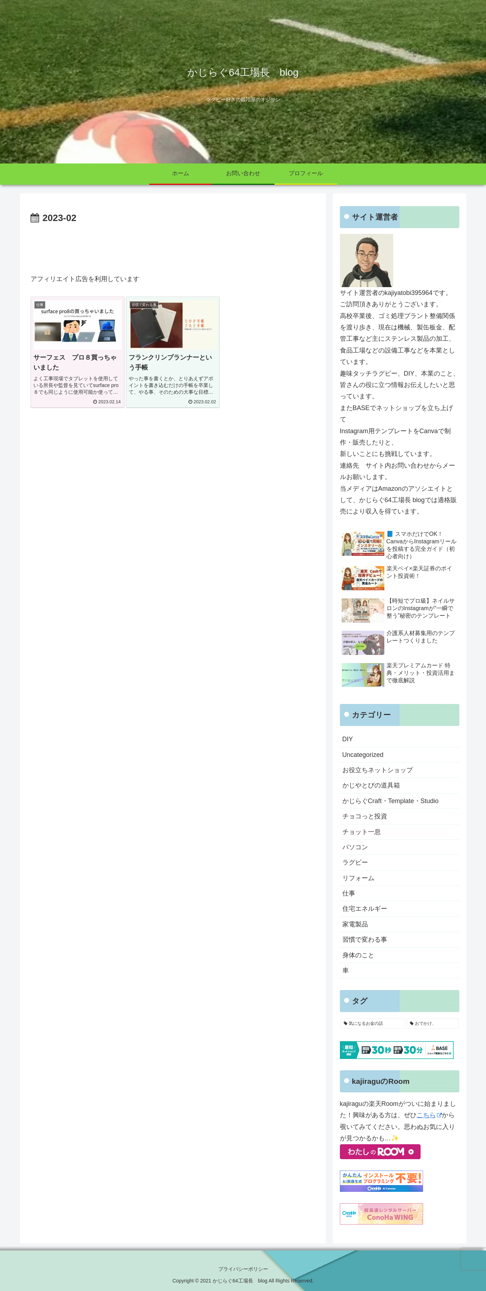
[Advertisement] (173, 246)
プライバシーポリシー (243, 1269)
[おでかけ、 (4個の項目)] (433, 1023)
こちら (429, 1115)
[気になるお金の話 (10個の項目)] (373, 1023)
